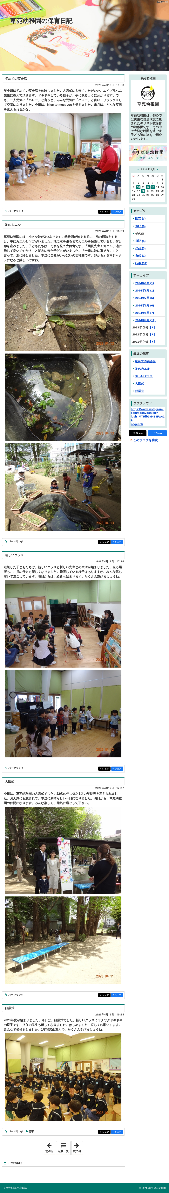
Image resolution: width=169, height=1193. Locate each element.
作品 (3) (140, 248)
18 (143, 191)
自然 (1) (140, 255)
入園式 (9, 781)
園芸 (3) (140, 218)
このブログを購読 (145, 440)
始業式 (9, 1008)
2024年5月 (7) (144, 312)
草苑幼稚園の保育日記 (41, 20)
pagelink (137, 424)
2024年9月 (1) (144, 283)
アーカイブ (141, 275)
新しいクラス (14, 555)
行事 (31, 1131)
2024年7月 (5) (144, 297)
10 (138, 187)
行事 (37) (141, 263)
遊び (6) (140, 226)
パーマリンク (16, 211)
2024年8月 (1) (144, 290)
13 (152, 187)
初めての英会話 (16, 78)
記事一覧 (63, 1151)
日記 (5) (140, 240)
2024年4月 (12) (145, 320)
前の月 (50, 1147)
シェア (106, 212)
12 (147, 187)
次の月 (78, 1147)
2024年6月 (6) (144, 305)
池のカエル (13, 224)
